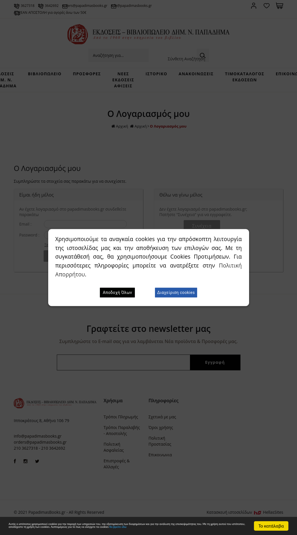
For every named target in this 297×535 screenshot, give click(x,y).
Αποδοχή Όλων (117, 292)
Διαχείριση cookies (176, 292)
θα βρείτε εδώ (119, 529)
